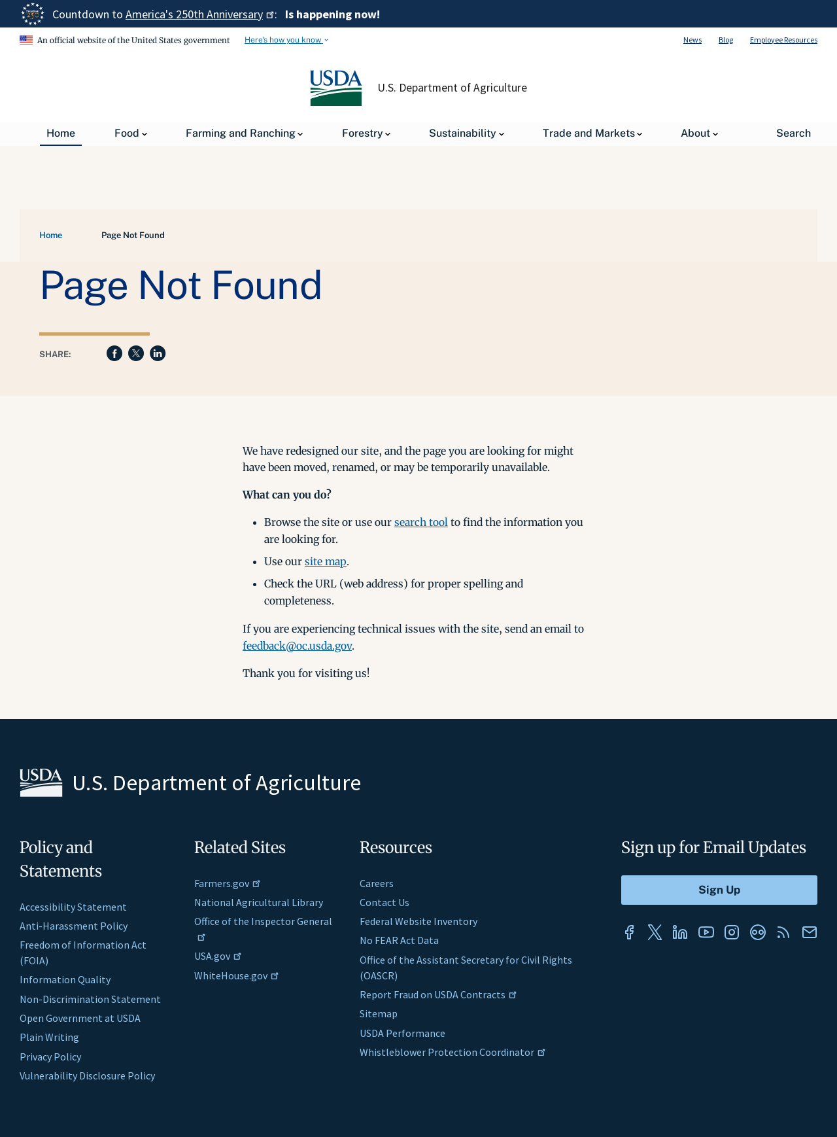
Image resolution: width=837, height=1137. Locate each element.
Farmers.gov (227, 883)
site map (326, 561)
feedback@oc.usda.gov (297, 645)
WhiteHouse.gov (236, 975)
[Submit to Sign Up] (719, 890)
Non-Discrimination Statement (90, 999)
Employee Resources (783, 39)
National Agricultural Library (258, 902)
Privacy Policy (50, 1056)
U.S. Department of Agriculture (452, 87)
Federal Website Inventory (418, 921)
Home (50, 235)
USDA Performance (402, 1033)
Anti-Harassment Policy (74, 925)
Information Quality (65, 979)
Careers (377, 883)
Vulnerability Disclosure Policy (87, 1075)
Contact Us (384, 902)
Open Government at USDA (80, 1017)
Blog (726, 39)
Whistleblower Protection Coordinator (453, 1051)
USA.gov (218, 955)
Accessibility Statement (73, 906)
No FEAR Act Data (399, 940)
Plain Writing (49, 1036)
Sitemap (379, 1013)
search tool (421, 522)
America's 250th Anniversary (200, 14)
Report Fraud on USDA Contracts (438, 994)
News (692, 39)
